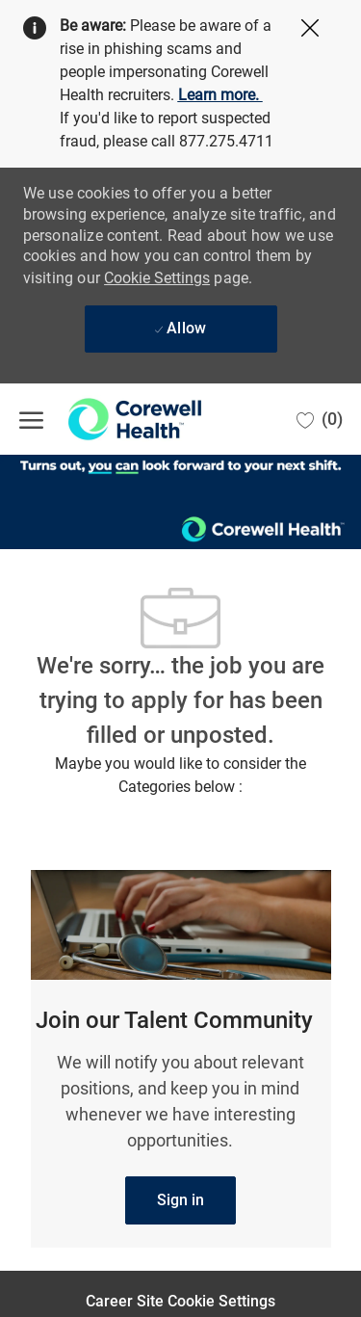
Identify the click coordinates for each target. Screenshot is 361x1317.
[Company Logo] (115, 419)
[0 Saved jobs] (320, 419)
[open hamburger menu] (31, 419)
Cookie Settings (157, 278)
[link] (180, 1200)
